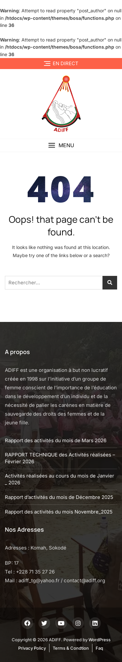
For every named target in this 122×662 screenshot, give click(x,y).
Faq (99, 648)
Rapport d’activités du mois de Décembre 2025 (59, 497)
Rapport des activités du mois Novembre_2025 (59, 512)
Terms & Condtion (71, 648)
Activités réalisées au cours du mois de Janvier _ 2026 (59, 479)
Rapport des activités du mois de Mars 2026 (55, 440)
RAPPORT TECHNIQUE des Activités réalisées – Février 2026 (60, 458)
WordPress (99, 639)
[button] (61, 145)
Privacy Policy (32, 648)
